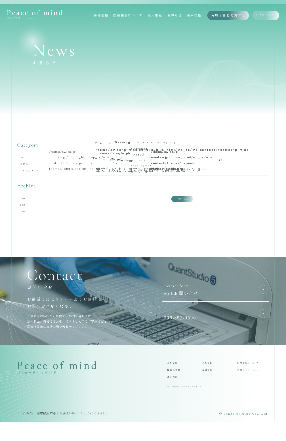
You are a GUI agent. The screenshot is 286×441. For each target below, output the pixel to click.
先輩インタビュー (252, 385)
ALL (25, 158)
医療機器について (128, 16)
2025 (26, 214)
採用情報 (194, 16)
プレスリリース (35, 176)
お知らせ (174, 16)
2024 (26, 222)
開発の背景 (176, 385)
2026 (26, 205)
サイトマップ (176, 405)
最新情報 (209, 376)
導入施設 (154, 16)
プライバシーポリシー (202, 405)
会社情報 (101, 16)
